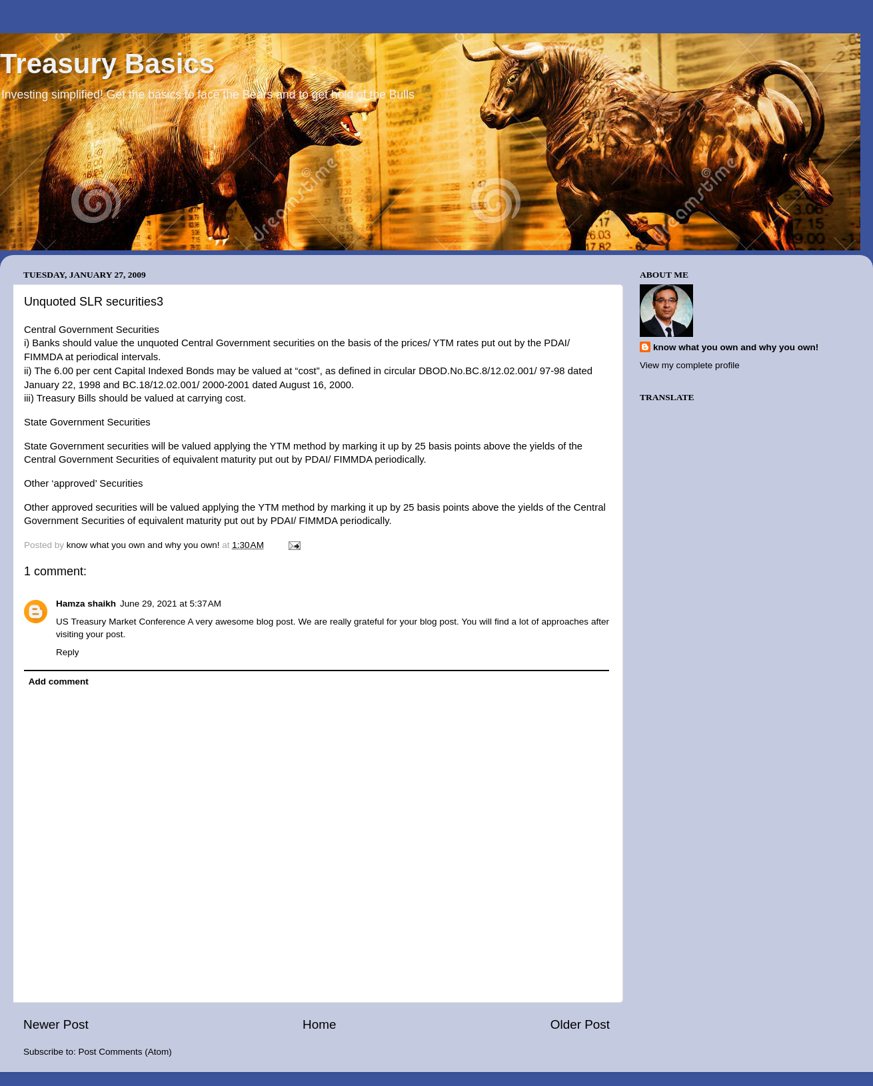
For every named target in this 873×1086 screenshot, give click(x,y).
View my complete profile (690, 365)
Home (319, 1024)
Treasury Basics (107, 63)
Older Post (580, 1024)
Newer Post (56, 1024)
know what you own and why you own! (735, 347)
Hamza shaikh (86, 604)
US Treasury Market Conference (120, 622)
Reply (67, 652)
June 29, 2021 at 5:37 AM (170, 604)
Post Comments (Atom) (125, 1052)
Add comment (59, 681)
